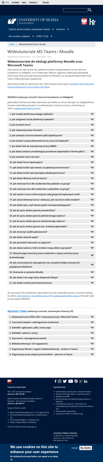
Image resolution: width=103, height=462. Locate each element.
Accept (75, 448)
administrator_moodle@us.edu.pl (33, 295)
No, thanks (85, 448)
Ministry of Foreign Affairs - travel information (73, 394)
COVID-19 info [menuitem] (44, 37)
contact (33, 2)
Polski (46, 2)
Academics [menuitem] (62, 30)
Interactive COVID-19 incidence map (69, 414)
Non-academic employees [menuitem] (21, 37)
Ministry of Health (62, 396)
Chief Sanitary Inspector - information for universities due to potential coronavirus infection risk (75, 406)
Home (12, 44)
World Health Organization (66, 411)
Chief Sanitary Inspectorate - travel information (73, 391)
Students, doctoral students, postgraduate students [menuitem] (31, 30)
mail (24, 2)
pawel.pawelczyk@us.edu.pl (27, 108)
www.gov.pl (31, 427)
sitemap (16, 2)
